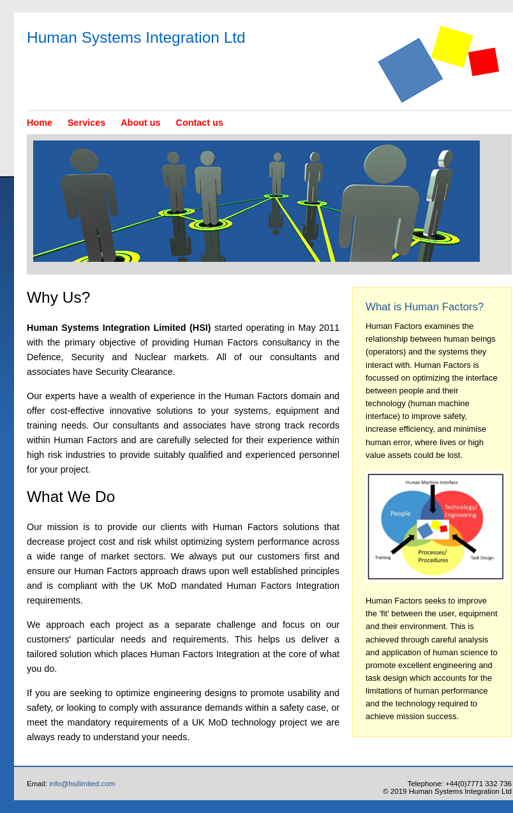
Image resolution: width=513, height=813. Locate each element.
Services (86, 123)
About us (140, 123)
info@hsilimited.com (82, 783)
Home (39, 123)
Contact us (199, 123)
